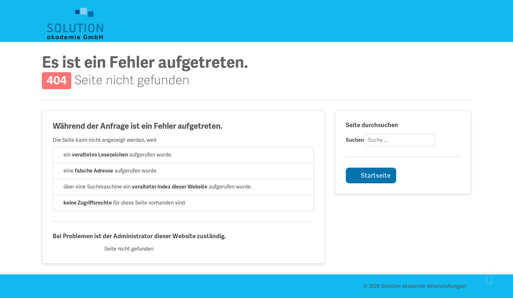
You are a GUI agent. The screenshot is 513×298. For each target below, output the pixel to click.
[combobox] (399, 140)
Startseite (375, 175)
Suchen (355, 140)
